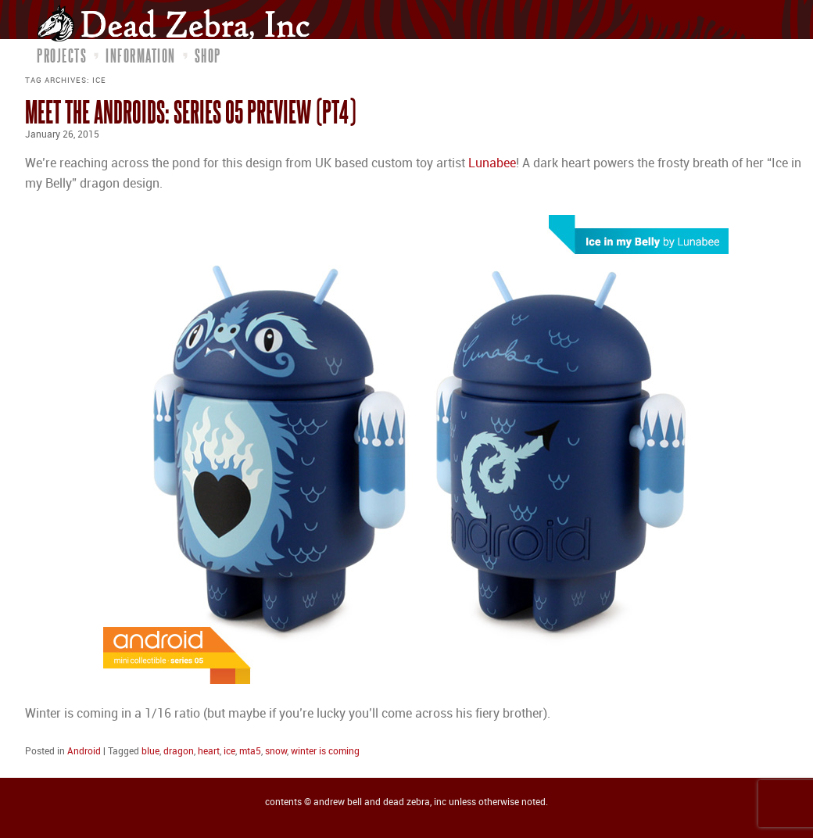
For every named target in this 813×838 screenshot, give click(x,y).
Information (141, 55)
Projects (62, 55)
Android (84, 752)
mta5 (250, 752)
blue (150, 752)
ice (229, 752)
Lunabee (492, 163)
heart (209, 752)
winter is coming (325, 752)
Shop (208, 55)
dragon (178, 752)
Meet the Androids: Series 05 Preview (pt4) (190, 111)
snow (276, 752)
